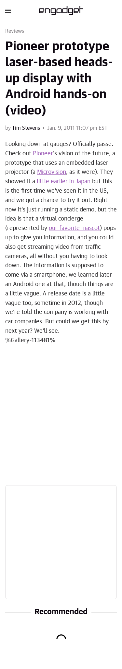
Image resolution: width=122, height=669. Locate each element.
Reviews (14, 31)
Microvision (51, 172)
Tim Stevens (26, 128)
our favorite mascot (74, 228)
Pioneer (43, 154)
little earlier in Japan (63, 182)
